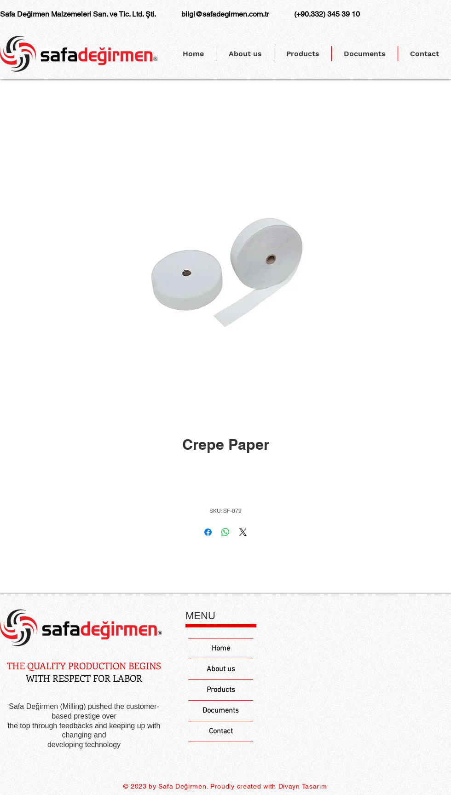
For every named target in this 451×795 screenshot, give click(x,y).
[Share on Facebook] (208, 532)
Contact (221, 731)
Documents (220, 710)
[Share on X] (243, 532)
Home (221, 648)
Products (221, 690)
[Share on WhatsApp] (225, 532)
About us (221, 669)
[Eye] (81, 628)
